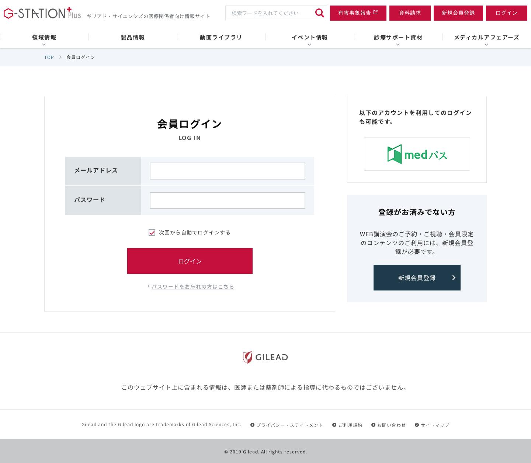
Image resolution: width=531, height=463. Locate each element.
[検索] (320, 13)
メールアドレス (96, 170)
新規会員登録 (417, 277)
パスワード (89, 199)
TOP (49, 57)
